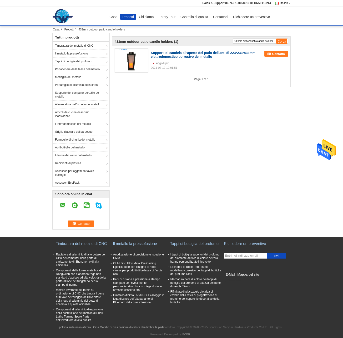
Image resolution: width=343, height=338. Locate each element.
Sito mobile (232, 280)
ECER (186, 334)
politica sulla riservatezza (75, 327)
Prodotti (128, 17)
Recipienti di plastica (68, 163)
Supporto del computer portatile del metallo (77, 94)
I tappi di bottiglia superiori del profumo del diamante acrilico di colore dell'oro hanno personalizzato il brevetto (194, 258)
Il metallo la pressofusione (71, 53)
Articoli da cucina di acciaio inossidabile (72, 114)
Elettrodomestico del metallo (73, 124)
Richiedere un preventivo (251, 17)
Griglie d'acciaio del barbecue (73, 131)
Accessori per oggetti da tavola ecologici (74, 172)
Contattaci (220, 17)
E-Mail (230, 274)
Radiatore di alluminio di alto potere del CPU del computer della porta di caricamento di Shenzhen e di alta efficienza (80, 260)
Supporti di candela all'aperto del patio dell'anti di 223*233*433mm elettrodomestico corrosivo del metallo (203, 55)
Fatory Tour (167, 17)
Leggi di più (162, 63)
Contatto (278, 54)
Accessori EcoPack (67, 182)
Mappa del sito (248, 274)
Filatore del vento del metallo (73, 155)
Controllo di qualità (194, 17)
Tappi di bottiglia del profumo (73, 61)
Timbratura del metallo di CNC (74, 45)
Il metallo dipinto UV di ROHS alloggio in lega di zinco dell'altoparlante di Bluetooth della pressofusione (138, 299)
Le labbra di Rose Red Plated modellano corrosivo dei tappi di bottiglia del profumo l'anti (195, 270)
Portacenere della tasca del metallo (77, 69)
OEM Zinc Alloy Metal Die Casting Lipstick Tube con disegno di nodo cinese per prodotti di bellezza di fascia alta (137, 269)
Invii (276, 255)
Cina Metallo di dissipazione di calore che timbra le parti (128, 327)
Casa (113, 17)
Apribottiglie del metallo (70, 147)
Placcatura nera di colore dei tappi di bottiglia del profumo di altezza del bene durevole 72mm (195, 283)
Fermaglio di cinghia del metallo (75, 139)
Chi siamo (146, 17)
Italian (285, 3)
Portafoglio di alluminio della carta (76, 85)
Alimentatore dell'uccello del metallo (77, 104)
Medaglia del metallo (68, 77)
